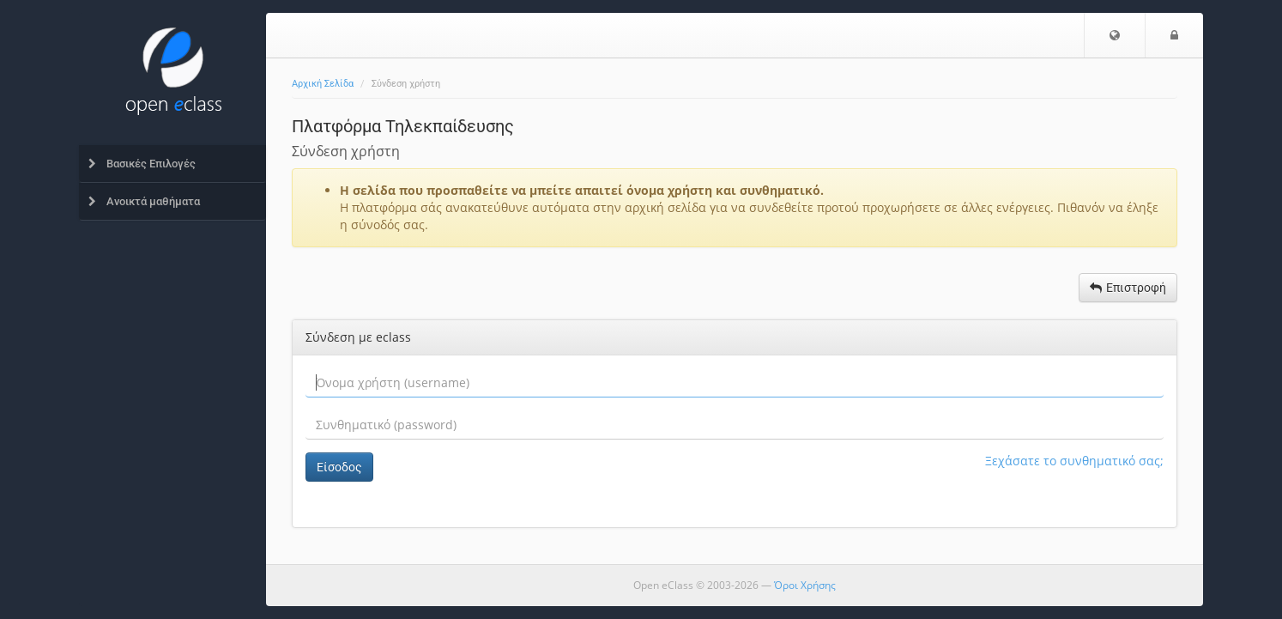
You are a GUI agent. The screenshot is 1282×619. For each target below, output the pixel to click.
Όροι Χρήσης (805, 585)
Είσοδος (339, 467)
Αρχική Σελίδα (323, 83)
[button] (1115, 35)
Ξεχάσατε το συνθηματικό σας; (1074, 460)
